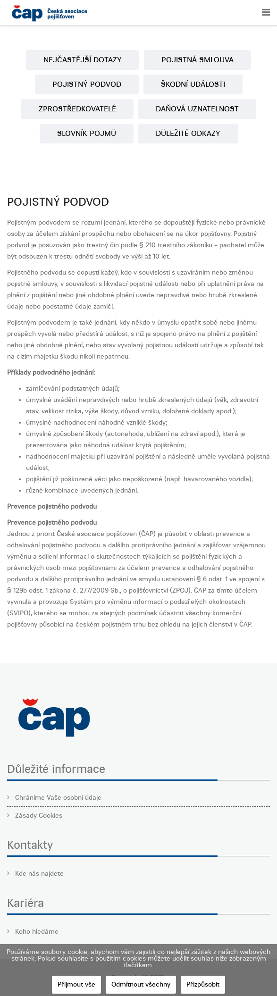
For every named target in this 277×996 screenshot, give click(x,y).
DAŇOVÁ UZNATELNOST (197, 108)
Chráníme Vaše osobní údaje (57, 798)
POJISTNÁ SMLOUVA (197, 59)
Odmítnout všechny (140, 984)
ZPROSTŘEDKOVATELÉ (77, 108)
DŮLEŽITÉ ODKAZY (188, 133)
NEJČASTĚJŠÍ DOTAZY (82, 59)
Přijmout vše (76, 984)
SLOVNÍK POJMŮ (86, 133)
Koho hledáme (36, 932)
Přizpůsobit (202, 984)
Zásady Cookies (37, 816)
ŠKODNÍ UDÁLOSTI (193, 84)
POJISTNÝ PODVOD (86, 84)
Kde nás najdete (38, 874)
